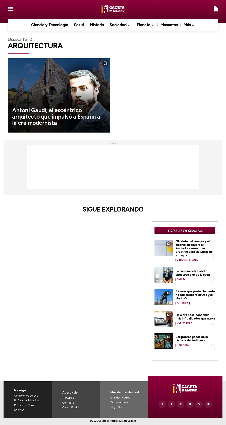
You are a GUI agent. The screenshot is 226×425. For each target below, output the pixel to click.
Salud (181, 279)
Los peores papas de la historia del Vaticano (192, 338)
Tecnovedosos (119, 402)
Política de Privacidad (27, 400)
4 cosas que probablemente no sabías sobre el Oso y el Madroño (195, 294)
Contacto (68, 402)
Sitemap (19, 410)
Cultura (182, 303)
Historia (183, 345)
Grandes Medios (120, 397)
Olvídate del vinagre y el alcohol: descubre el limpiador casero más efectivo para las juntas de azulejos (194, 248)
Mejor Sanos (117, 407)
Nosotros (68, 398)
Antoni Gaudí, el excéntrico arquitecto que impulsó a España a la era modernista (56, 116)
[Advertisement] (113, 167)
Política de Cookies (25, 405)
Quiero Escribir (71, 407)
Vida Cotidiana (187, 260)
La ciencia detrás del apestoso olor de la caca (193, 273)
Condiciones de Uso (26, 395)
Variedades (184, 323)
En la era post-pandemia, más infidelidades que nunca (195, 316)
